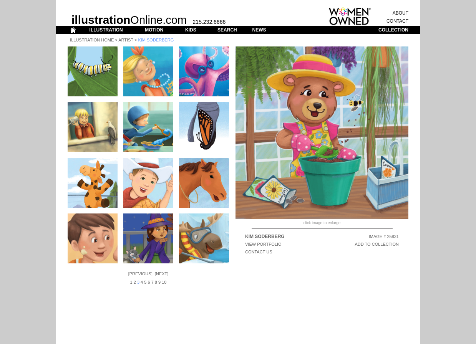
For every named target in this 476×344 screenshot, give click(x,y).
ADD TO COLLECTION (377, 244)
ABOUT (400, 13)
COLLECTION (393, 30)
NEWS (259, 30)
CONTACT (397, 21)
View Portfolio (263, 244)
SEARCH (227, 30)
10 (164, 282)
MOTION (154, 30)
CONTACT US (258, 252)
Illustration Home (92, 40)
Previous (140, 273)
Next (161, 273)
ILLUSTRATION (106, 30)
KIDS (190, 30)
